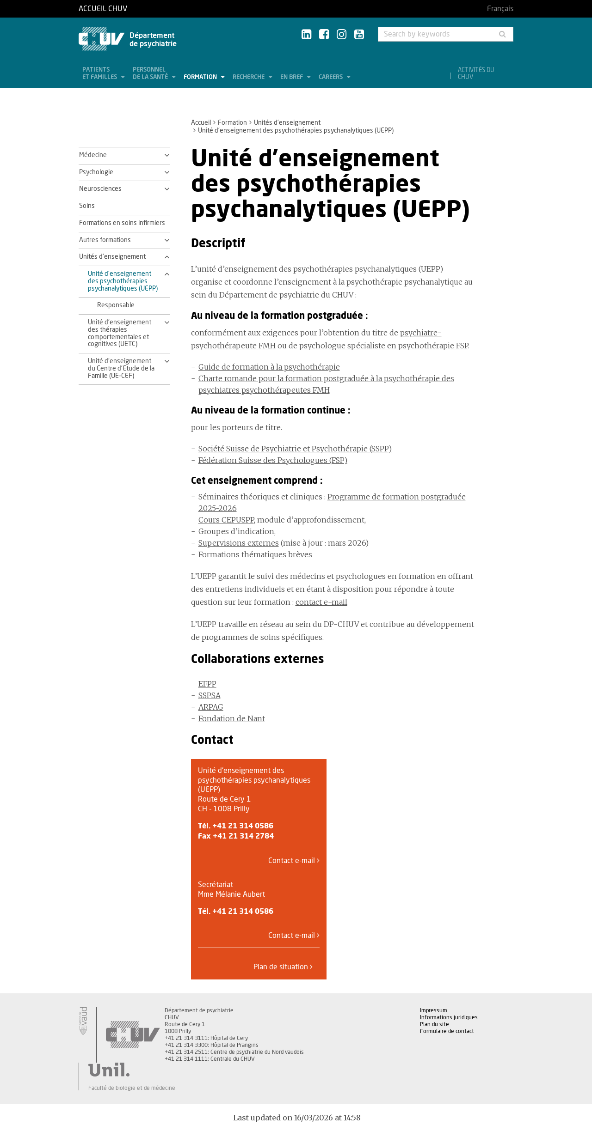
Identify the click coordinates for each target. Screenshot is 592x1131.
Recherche (249, 77)
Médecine (93, 155)
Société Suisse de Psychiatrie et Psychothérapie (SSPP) (295, 448)
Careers (331, 77)
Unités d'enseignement (287, 123)
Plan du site (434, 1024)
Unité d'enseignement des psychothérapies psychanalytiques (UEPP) (123, 281)
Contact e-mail (294, 860)
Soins (87, 206)
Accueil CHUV (103, 8)
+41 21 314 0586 (242, 826)
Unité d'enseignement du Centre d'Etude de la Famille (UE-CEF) (121, 368)
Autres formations (105, 240)
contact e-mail (321, 602)
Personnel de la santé (151, 73)
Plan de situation (283, 967)
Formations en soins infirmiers (122, 223)
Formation (201, 77)
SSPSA (209, 695)
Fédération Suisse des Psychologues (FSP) (272, 460)
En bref (292, 77)
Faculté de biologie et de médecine (131, 1088)
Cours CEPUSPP (226, 519)
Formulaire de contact (447, 1031)
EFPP (207, 683)
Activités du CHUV (476, 73)
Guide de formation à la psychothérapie (269, 366)
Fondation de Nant (231, 718)
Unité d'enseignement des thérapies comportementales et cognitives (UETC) (119, 333)
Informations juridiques (449, 1017)
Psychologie (96, 172)
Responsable (116, 305)
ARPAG (210, 706)
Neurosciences (100, 189)
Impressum (433, 1010)
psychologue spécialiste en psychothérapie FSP (383, 345)
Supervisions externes (238, 542)
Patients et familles (100, 73)
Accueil (201, 123)
